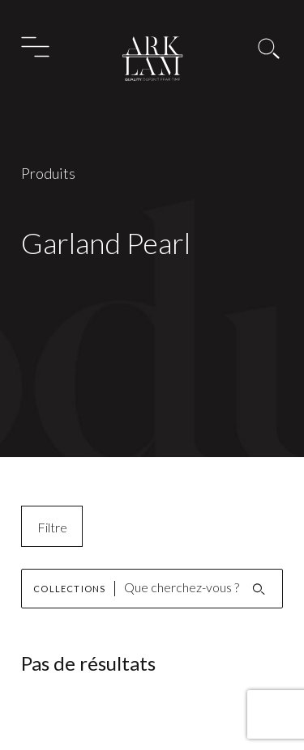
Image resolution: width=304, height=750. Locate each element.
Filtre (52, 527)
